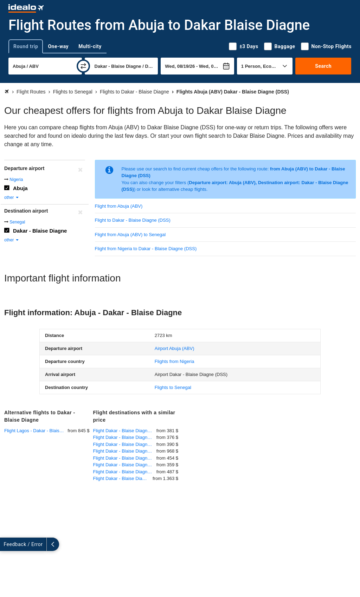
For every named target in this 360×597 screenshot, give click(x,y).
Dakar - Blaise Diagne (40, 231)
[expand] (6, 544)
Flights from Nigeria (174, 361)
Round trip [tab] (25, 46)
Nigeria (16, 179)
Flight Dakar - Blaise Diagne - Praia (124, 444)
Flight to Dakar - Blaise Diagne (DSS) (133, 220)
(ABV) (174, 348)
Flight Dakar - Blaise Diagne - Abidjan (124, 458)
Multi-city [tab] (90, 46)
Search (323, 66)
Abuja (20, 188)
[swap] (83, 66)
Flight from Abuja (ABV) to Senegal (130, 234)
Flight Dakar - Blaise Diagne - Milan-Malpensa (124, 471)
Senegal (17, 222)
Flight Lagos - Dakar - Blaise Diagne (36, 430)
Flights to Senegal (173, 387)
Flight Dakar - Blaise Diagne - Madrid (124, 437)
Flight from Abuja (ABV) (119, 206)
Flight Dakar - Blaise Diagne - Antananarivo (123, 478)
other (11, 197)
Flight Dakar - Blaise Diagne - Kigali (124, 451)
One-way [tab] (58, 46)
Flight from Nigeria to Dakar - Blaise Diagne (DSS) (146, 248)
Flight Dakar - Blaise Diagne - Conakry (124, 430)
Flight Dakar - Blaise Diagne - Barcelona (124, 464)
